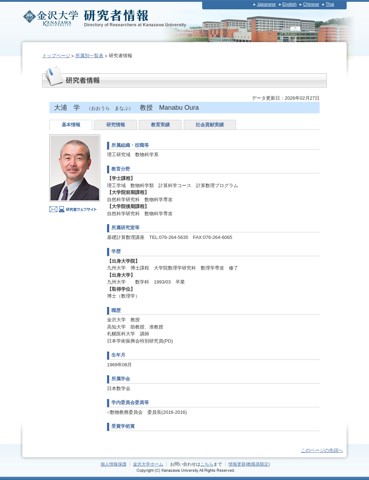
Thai (330, 4)
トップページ (56, 55)
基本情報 (71, 124)
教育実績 (160, 124)
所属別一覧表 (89, 55)
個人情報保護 (113, 464)
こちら (206, 464)
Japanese (266, 4)
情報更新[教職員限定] (249, 464)
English (290, 4)
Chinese (311, 4)
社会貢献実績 (210, 124)
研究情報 (115, 124)
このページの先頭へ (322, 450)
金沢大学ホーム (148, 464)
